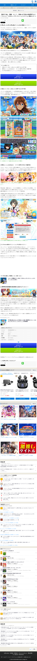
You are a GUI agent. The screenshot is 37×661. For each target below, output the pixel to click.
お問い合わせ (6, 653)
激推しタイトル (21, 10)
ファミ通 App (4, 2)
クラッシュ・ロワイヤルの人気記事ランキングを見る (9, 522)
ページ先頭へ (33, 649)
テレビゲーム (32, 373)
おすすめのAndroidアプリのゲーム (23, 7)
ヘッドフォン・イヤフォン (6, 373)
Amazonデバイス (24, 373)
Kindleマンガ (16, 373)
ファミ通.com (15, 654)
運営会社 (16, 653)
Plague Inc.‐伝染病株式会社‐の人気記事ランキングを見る (10, 534)
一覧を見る (34, 370)
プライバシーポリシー (22, 653)
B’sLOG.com (21, 654)
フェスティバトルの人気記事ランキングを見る (8, 528)
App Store (18, 77)
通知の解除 (30, 653)
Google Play (18, 83)
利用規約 (11, 653)
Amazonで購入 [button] (7, 398)
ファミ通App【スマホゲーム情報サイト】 (8, 7)
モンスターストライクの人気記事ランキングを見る (9, 545)
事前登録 (15, 10)
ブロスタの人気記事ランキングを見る (7, 540)
